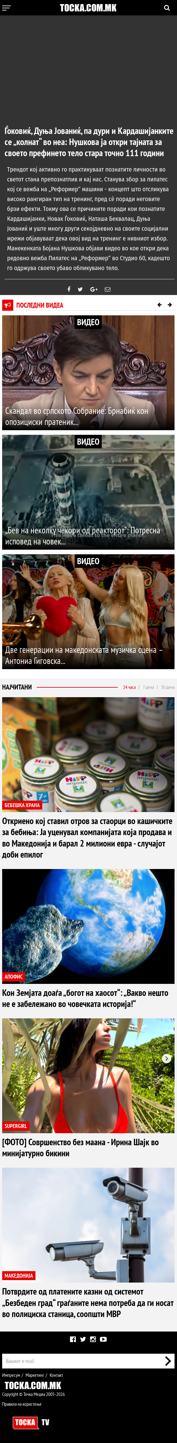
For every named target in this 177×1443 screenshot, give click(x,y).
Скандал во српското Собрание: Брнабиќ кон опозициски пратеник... (78, 416)
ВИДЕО (88, 322)
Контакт (56, 1375)
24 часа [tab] (129, 687)
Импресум (11, 1375)
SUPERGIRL (16, 1126)
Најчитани (17, 687)
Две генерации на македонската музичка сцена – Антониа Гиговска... (85, 655)
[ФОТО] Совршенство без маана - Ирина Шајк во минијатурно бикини (82, 1147)
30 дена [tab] (168, 687)
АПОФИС (14, 976)
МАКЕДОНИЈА (19, 1275)
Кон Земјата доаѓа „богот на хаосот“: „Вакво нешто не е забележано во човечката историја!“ (86, 997)
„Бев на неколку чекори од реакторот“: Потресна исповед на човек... (84, 535)
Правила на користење (22, 1404)
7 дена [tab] (148, 687)
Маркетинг (35, 1375)
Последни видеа (39, 305)
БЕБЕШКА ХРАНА (22, 805)
